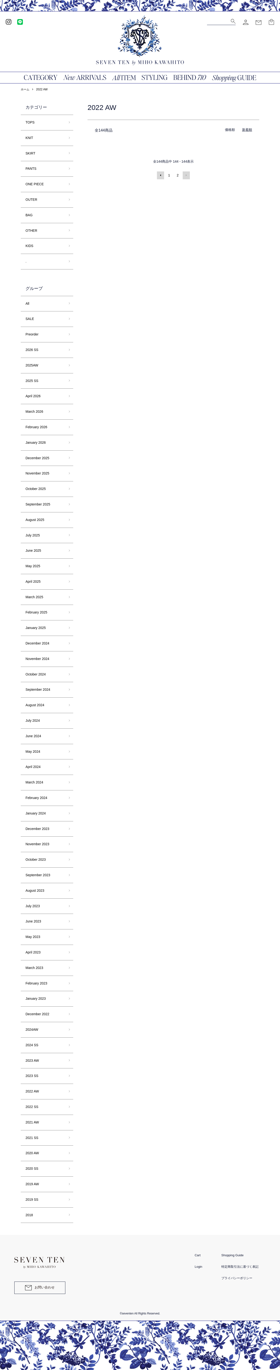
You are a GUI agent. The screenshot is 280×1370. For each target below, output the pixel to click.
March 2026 (34, 411)
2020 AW (32, 1153)
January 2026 (36, 442)
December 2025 (37, 458)
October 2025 (36, 489)
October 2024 (36, 674)
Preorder (32, 334)
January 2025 (36, 628)
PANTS (31, 168)
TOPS (30, 122)
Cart (198, 1255)
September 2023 (38, 875)
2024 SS (32, 1045)
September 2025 (38, 504)
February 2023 (36, 983)
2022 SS (32, 1107)
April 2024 (33, 767)
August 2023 (35, 890)
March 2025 (34, 597)
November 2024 (37, 659)
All (27, 303)
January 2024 (36, 813)
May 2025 (33, 566)
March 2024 (34, 782)
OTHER (31, 230)
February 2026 (36, 427)
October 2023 (36, 859)
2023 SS (32, 1076)
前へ (160, 175)
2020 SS (32, 1168)
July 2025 (33, 535)
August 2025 (35, 520)
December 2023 (37, 829)
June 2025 (33, 550)
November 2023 (37, 844)
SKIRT (30, 153)
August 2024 (35, 705)
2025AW (32, 365)
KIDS (29, 246)
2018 (29, 1215)
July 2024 (33, 720)
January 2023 (36, 998)
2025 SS (32, 381)
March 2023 (34, 968)
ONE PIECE (35, 184)
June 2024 (33, 736)
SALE (30, 319)
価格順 (230, 130)
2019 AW (32, 1184)
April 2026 (33, 396)
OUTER (31, 199)
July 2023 (33, 906)
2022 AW (41, 89)
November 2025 (37, 473)
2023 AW (32, 1060)
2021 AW (32, 1122)
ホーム (25, 89)
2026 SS (32, 350)
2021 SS (32, 1138)
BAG (29, 215)
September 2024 (38, 689)
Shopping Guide (232, 1255)
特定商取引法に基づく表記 (240, 1266)
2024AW (32, 1029)
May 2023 (33, 937)
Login (198, 1266)
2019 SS (32, 1199)
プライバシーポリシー (236, 1278)
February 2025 (36, 612)
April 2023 (33, 952)
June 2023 (33, 921)
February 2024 (36, 798)
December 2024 (37, 643)
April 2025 (33, 581)
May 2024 (33, 751)
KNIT (29, 138)
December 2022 (37, 1014)
